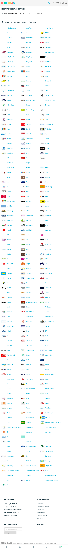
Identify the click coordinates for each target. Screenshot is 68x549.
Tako (25, 335)
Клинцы (26, 422)
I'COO (44, 172)
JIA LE (5, 186)
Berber (25, 71)
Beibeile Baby (8, 71)
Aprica (44, 42)
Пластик (6, 32)
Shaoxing (6, 321)
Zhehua (6, 384)
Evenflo (25, 129)
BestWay (45, 71)
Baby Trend (7, 57)
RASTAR (45, 297)
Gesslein (6, 143)
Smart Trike (7, 326)
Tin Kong (6, 340)
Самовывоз (40, 509)
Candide (6, 95)
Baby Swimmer (47, 52)
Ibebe (5, 177)
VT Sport (26, 360)
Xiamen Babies (47, 374)
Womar (25, 374)
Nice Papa (45, 249)
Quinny (44, 292)
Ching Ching (7, 105)
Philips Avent (27, 278)
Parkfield (26, 273)
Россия (25, 451)
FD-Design (45, 129)
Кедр (5, 422)
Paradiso (6, 273)
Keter (25, 196)
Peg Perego (46, 273)
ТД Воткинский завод (30, 470)
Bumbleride (7, 90)
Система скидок (42, 515)
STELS (6, 331)
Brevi (5, 85)
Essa (5, 129)
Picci (44, 278)
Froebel (6, 138)
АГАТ (44, 384)
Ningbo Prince (46, 28)
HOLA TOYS (7, 167)
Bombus (26, 81)
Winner (6, 374)
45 (26, 13)
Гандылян (7, 408)
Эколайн (6, 485)
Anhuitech (7, 42)
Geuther (26, 143)
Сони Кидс (7, 465)
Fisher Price (27, 133)
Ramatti (6, 297)
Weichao (26, 364)
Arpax (5, 47)
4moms (26, 32)
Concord (45, 105)
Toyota (44, 345)
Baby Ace (45, 47)
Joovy (25, 191)
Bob (5, 81)
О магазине (40, 504)
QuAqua (26, 292)
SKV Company (47, 321)
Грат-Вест (45, 408)
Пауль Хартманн (28, 446)
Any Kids (26, 42)
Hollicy (25, 167)
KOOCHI (26, 201)
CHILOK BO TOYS (47, 100)
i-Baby (25, 172)
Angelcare (45, 37)
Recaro (6, 302)
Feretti (6, 133)
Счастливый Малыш (10, 470)
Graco (44, 153)
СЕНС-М (26, 460)
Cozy (5, 109)
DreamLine (7, 119)
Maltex (44, 220)
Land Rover (27, 28)
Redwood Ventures (29, 302)
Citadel (25, 105)
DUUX (44, 119)
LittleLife (26, 210)
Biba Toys (7, 76)
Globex (25, 148)
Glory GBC (45, 148)
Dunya (25, 119)
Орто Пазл (26, 441)
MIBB (25, 239)
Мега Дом (26, 432)
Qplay (5, 292)
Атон (44, 393)
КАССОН (45, 417)
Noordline (45, 254)
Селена (6, 460)
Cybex (5, 114)
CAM (44, 90)
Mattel (6, 230)
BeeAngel (45, 66)
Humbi (6, 172)
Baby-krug (26, 57)
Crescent (45, 109)
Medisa (25, 234)
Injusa (5, 182)
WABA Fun (7, 364)
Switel (5, 335)
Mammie (6, 225)
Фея (5, 480)
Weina (44, 364)
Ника (5, 441)
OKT (44, 259)
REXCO (44, 302)
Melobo (45, 234)
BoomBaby (46, 81)
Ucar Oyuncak (8, 355)
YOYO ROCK (27, 379)
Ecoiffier (6, 124)
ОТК (44, 441)
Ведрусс (6, 403)
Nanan (6, 249)
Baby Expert (27, 52)
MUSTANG (45, 244)
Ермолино (26, 412)
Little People (7, 210)
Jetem (44, 182)
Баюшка (45, 398)
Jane (25, 182)
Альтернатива (47, 388)
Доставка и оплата (43, 506)
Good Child (7, 153)
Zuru (25, 384)
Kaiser (5, 196)
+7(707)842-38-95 (59, 3)
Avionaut (26, 47)
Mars (44, 225)
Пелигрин (45, 446)
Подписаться (10, 533)
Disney (44, 114)
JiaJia (25, 186)
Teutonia (45, 335)
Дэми (5, 412)
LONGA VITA (46, 210)
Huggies (45, 167)
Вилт (25, 403)
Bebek (25, 66)
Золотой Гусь (46, 412)
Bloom (44, 76)
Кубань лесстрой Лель (11, 427)
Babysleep (7, 61)
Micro (44, 239)
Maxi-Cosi (26, 230)
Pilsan (5, 283)
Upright (25, 355)
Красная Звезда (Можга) (49, 422)
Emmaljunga (46, 124)
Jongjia (6, 191)
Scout (44, 311)
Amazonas (27, 37)
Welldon (6, 369)
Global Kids (7, 148)
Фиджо (25, 480)
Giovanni (45, 143)
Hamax (25, 158)
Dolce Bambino (8, 28)
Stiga (25, 331)
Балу (25, 398)
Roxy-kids (7, 311)
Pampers (26, 268)
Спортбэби (46, 465)
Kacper (44, 191)
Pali (43, 263)
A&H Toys (45, 32)
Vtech (44, 360)
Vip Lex (6, 360)
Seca (5, 316)
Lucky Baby (7, 215)
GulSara (6, 158)
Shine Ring (26, 321)
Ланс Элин (27, 427)
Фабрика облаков (48, 475)
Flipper (44, 133)
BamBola (45, 61)
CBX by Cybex (46, 95)
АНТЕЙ (6, 393)
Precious (26, 287)
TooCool (6, 345)
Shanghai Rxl (46, 316)
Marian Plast (27, 225)
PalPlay (6, 268)
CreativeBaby (27, 109)
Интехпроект (27, 417)
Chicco (6, 100)
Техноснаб (7, 475)
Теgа (44, 470)
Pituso (25, 283)
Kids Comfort (8, 201)
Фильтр (39, 13)
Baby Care (7, 52)
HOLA (44, 162)
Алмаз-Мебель (28, 388)
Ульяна (26, 475)
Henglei (25, 162)
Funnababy (27, 138)
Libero (44, 206)
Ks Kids (44, 201)
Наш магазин (41, 512)
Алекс (6, 388)
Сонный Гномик (28, 465)
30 (23, 13)
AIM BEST (7, 37)
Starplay (45, 326)
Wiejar (25, 369)
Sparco (25, 326)
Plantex (45, 283)
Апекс (25, 393)
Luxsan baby (27, 215)
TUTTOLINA (46, 350)
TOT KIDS (26, 345)
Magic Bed (7, 220)
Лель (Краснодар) (48, 427)
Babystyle (26, 61)
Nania (25, 249)
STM (44, 331)
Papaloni (45, 268)
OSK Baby (7, 263)
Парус (5, 446)
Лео (5, 432)
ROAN (5, 307)
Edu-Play (26, 124)
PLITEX (6, 287)
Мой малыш (7, 436)
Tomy (44, 340)
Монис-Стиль (27, 436)
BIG (24, 76)
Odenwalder (7, 259)
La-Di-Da (6, 206)
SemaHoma (27, 316)
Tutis (5, 350)
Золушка (6, 417)
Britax (25, 85)
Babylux (45, 57)
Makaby (26, 220)
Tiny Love (26, 340)
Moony (25, 244)
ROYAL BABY (27, 311)
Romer (25, 307)
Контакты (40, 518)
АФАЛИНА (7, 398)
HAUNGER (7, 162)
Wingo (44, 369)
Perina (6, 278)
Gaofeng (45, 138)
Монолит (45, 436)
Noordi (25, 254)
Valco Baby (46, 355)
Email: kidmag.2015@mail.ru (13, 509)
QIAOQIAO (45, 287)
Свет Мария (46, 451)
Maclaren (45, 215)
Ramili (25, 297)
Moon (5, 244)
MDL (5, 234)
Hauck (44, 158)
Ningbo (6, 254)
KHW (44, 196)
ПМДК (6, 451)
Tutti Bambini (27, 350)
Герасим (26, 408)
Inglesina (45, 177)
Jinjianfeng (46, 186)
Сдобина (45, 456)
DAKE (25, 114)
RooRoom (45, 307)
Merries (6, 239)
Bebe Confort (8, 66)
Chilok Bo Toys (28, 100)
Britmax (45, 85)
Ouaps (25, 263)
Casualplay (26, 95)
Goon (25, 153)
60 (29, 13)
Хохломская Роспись (49, 480)
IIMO (25, 177)
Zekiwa (44, 379)
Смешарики (46, 460)
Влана (44, 403)
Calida (25, 90)
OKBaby (26, 259)
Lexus (25, 206)
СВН (24, 456)
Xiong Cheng (7, 379)
